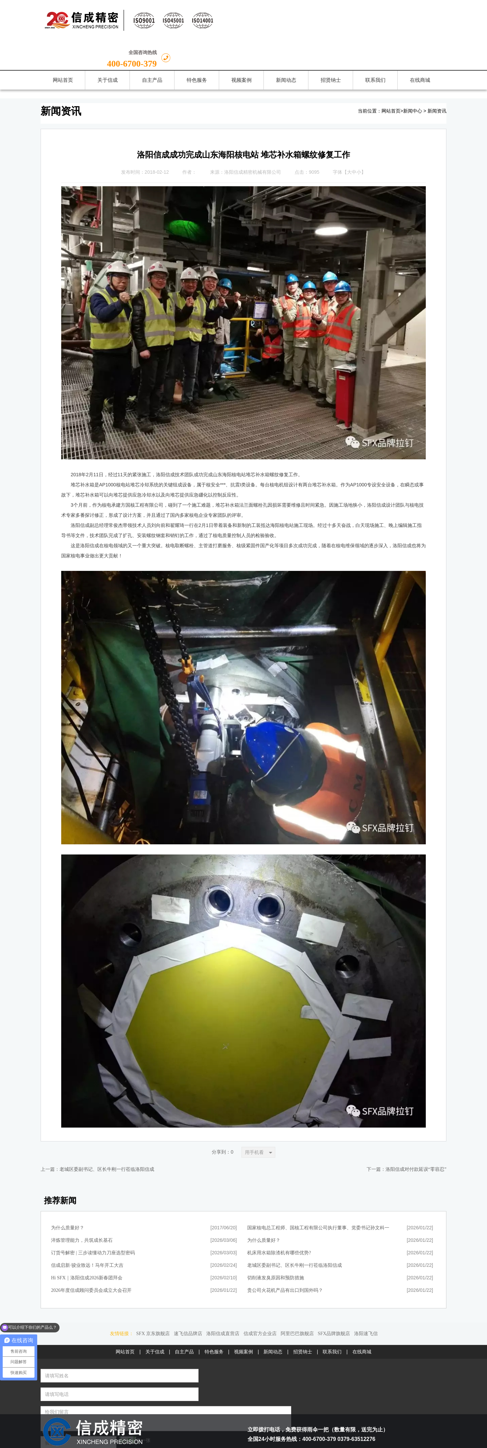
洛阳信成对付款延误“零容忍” (416, 1139)
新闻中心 (412, 81)
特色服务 (214, 1322)
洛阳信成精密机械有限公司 (252, 142)
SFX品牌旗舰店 (334, 1304)
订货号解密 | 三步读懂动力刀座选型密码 (93, 1223)
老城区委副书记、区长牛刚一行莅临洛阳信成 (107, 1139)
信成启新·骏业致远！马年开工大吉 (87, 1235)
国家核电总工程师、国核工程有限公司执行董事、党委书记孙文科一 (318, 1198)
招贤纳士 (302, 1322)
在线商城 (361, 1322)
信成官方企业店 (260, 1304)
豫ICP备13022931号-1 (295, 1440)
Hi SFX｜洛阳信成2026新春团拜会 (86, 1248)
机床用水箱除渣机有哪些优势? (279, 1223)
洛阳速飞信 (366, 1304)
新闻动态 (272, 1322)
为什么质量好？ (67, 1198)
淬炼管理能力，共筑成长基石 (82, 1210)
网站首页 (390, 81)
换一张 (112, 1392)
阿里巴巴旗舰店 (297, 1304)
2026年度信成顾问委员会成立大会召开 (91, 1260)
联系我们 (332, 1322)
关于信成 (154, 1322)
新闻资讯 (436, 81)
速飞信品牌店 (188, 1304)
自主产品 (184, 1322)
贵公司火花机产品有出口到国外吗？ (285, 1260)
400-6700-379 (408, 23)
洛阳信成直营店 (222, 1304)
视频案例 (243, 1322)
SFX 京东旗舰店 (153, 1304)
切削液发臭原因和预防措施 (275, 1248)
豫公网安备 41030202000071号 (282, 1420)
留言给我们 (188, 1395)
